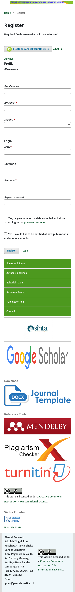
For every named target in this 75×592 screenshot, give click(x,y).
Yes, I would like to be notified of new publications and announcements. (36, 236)
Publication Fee (15, 302)
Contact (10, 311)
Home (7, 13)
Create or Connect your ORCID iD (28, 49)
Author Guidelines (16, 273)
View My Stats (12, 527)
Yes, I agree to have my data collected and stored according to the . (35, 220)
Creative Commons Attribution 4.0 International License (50, 565)
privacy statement (35, 222)
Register (11, 251)
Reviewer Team (15, 292)
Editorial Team (14, 282)
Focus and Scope (15, 263)
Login (26, 251)
